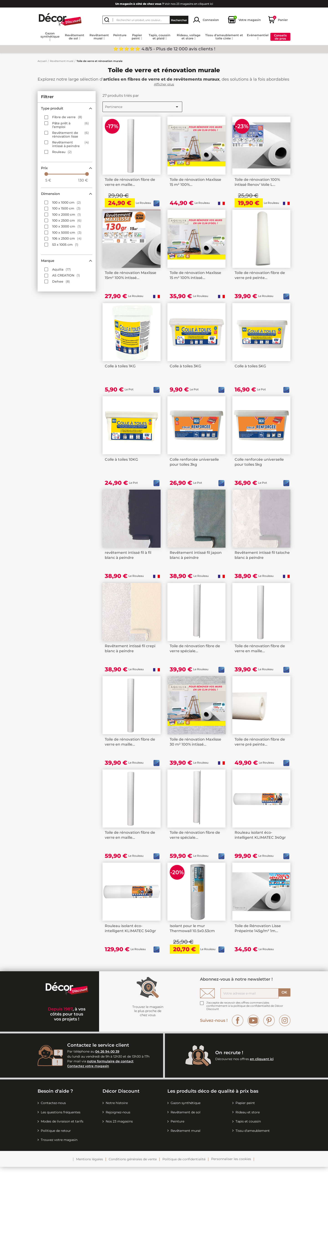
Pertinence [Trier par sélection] (142, 107)
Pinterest (269, 1098)
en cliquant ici (262, 1137)
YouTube (253, 1098)
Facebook (237, 1098)
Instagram (284, 1098)
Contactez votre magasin (88, 1144)
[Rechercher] (145, 20)
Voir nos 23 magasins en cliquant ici (164, 3)
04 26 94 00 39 (107, 1130)
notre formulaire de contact (110, 1139)
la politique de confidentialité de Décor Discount (244, 1085)
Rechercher (179, 19)
